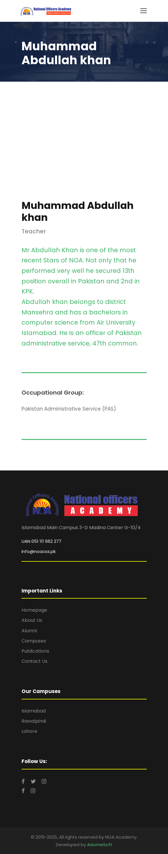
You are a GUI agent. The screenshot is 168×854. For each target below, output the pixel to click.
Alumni (29, 630)
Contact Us (34, 661)
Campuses (34, 641)
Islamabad (34, 711)
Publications (35, 651)
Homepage (34, 610)
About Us (32, 620)
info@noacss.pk (39, 551)
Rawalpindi (34, 721)
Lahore (29, 731)
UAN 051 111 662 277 (41, 541)
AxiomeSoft (99, 845)
